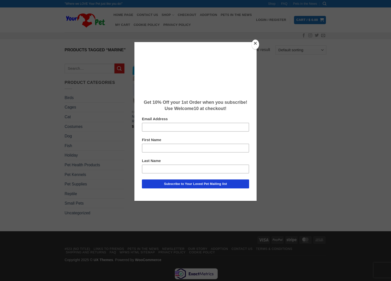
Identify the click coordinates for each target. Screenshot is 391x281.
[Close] (255, 44)
